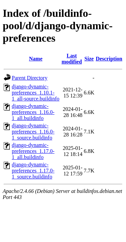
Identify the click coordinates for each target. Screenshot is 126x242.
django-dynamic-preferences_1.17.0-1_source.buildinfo (33, 170)
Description (109, 59)
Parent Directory (29, 78)
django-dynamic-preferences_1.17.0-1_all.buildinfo (33, 151)
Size (89, 59)
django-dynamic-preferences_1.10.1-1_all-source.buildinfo (35, 93)
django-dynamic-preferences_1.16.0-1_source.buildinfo (33, 131)
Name (35, 59)
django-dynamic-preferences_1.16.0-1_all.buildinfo (33, 112)
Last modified (71, 59)
